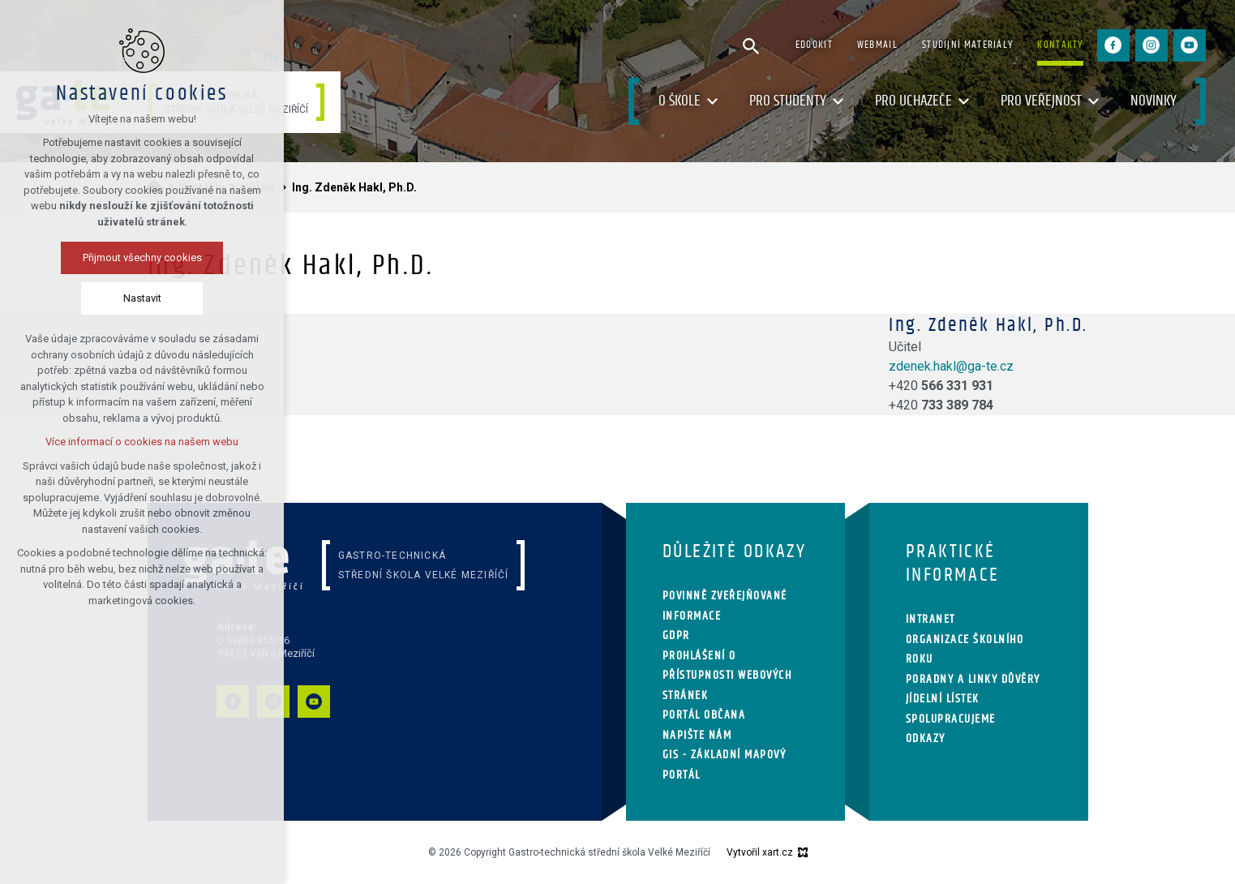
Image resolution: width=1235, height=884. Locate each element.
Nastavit (136, 298)
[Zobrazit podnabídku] (713, 102)
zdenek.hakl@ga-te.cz (951, 366)
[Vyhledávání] (751, 45)
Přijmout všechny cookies (135, 257)
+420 (941, 385)
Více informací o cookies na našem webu (135, 442)
